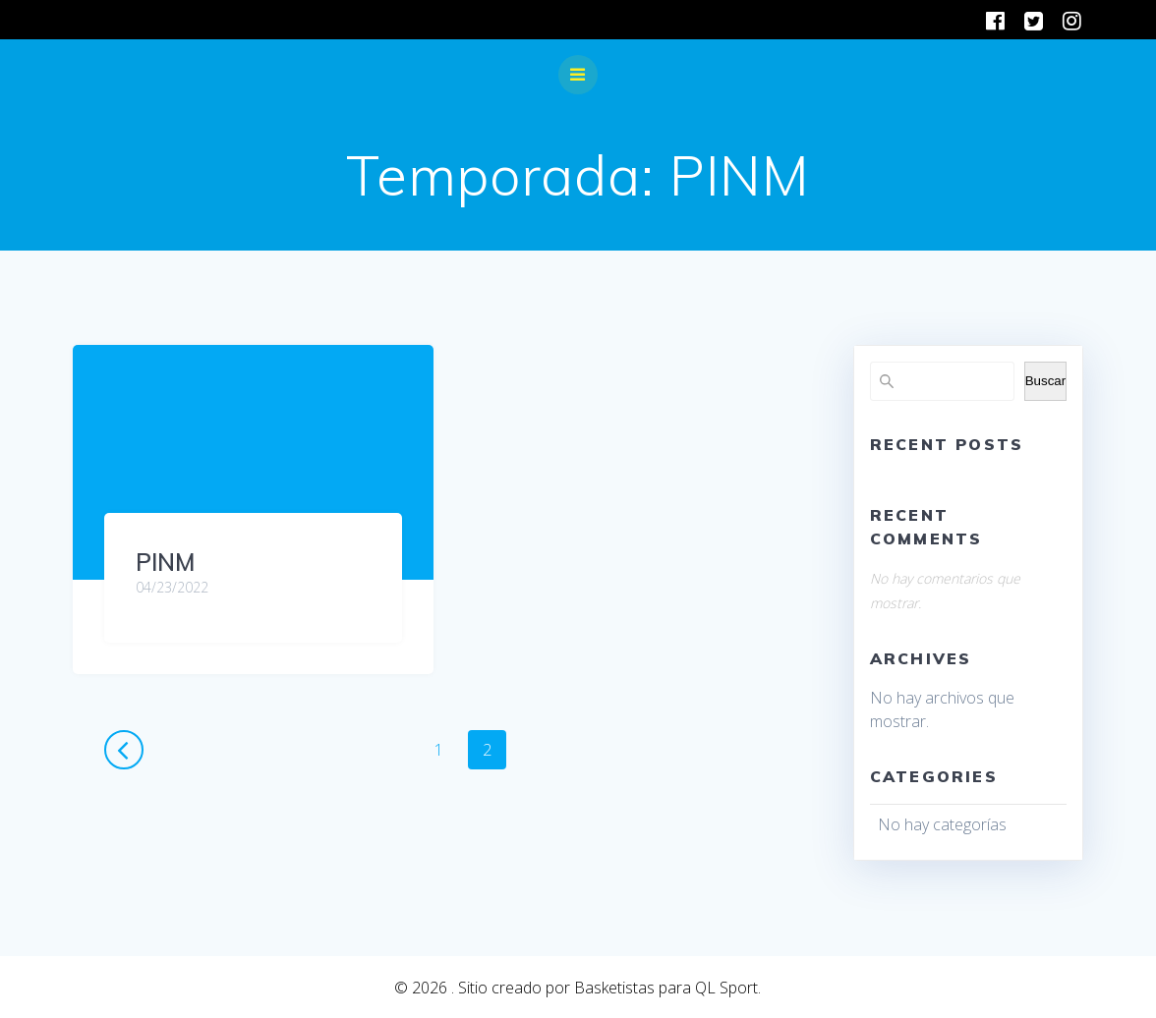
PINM (165, 562)
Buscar (1045, 380)
